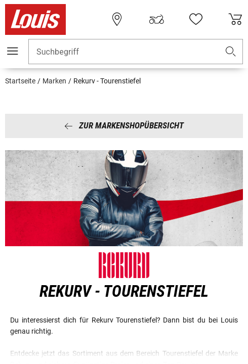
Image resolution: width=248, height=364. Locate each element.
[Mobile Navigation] (12, 51)
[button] (231, 52)
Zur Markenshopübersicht (124, 125)
